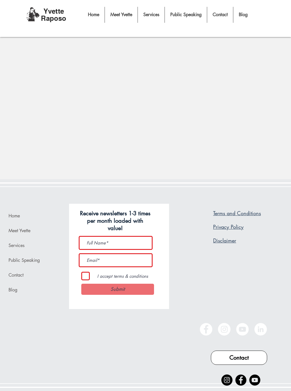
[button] (151, 15)
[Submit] (117, 289)
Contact (16, 275)
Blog (13, 290)
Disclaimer (224, 240)
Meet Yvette (19, 231)
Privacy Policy (228, 226)
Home (14, 216)
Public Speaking (24, 260)
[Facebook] (206, 329)
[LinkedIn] (260, 329)
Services (16, 245)
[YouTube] (242, 329)
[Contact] (239, 358)
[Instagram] (224, 329)
